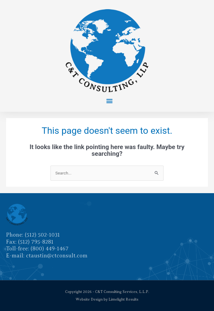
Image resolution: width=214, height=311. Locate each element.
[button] (109, 101)
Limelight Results (123, 299)
